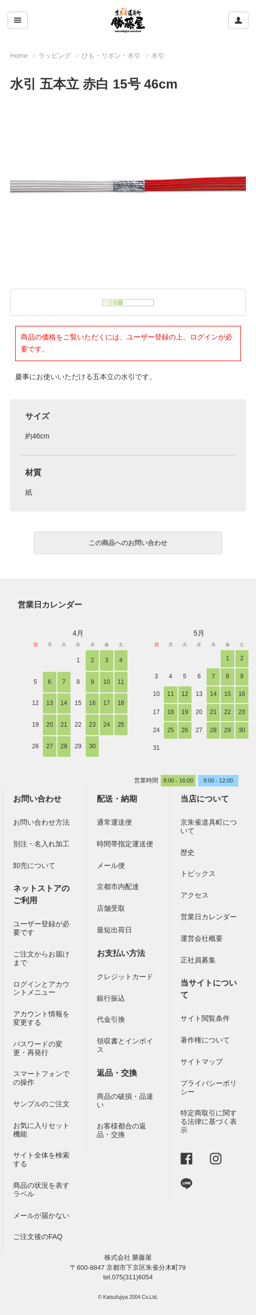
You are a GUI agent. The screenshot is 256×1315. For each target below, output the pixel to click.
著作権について (205, 1040)
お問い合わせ (37, 799)
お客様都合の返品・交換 (121, 1130)
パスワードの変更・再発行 (37, 1048)
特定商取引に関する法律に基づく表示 (208, 1121)
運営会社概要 (201, 938)
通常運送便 (114, 822)
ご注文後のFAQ (37, 1237)
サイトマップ (201, 1062)
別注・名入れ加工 (41, 844)
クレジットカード (125, 977)
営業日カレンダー (50, 604)
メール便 (111, 865)
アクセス (194, 895)
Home (19, 55)
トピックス (198, 873)
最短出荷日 (114, 930)
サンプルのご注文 (41, 1104)
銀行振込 (111, 998)
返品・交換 (117, 1073)
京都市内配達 (118, 887)
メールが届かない (41, 1215)
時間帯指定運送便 (125, 844)
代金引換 (111, 1019)
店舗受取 (111, 908)
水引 (157, 55)
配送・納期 (117, 799)
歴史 (187, 852)
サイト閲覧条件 (205, 1018)
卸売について (34, 865)
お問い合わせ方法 (41, 822)
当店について (204, 799)
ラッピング (54, 55)
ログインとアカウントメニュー (41, 988)
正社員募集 (198, 960)
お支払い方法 (121, 953)
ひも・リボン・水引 (111, 55)
